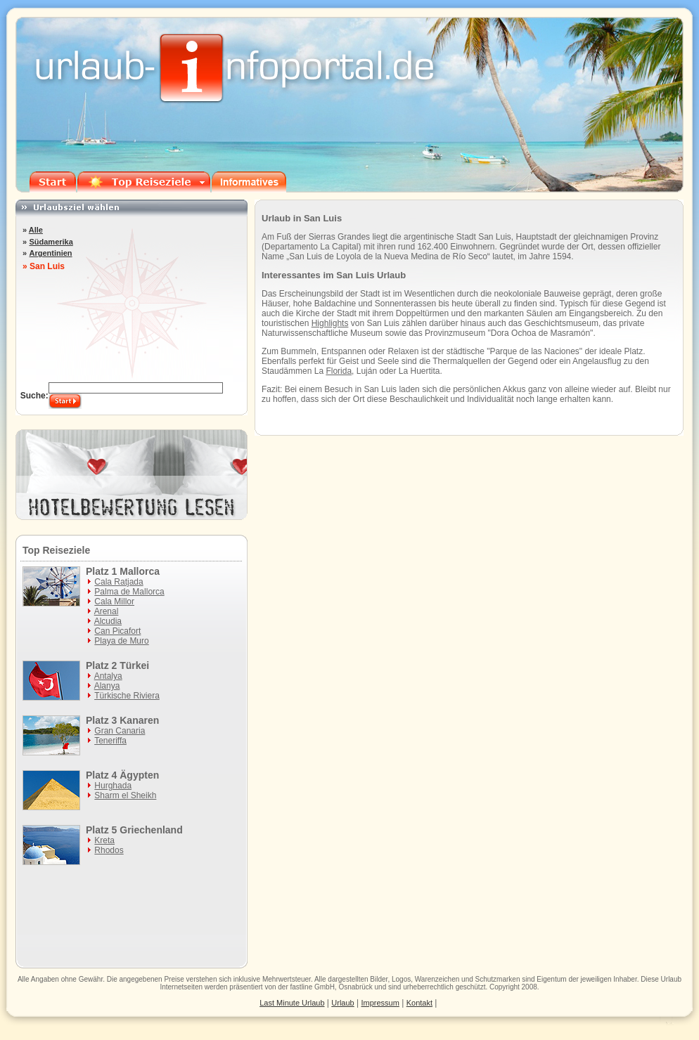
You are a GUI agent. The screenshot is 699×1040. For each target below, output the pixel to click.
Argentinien (50, 253)
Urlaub (671, 979)
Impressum (380, 1003)
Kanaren (139, 720)
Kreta (104, 840)
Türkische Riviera (127, 696)
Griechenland (151, 830)
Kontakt (419, 1003)
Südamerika (50, 242)
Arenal (106, 611)
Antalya (108, 676)
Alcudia (108, 621)
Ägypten (139, 775)
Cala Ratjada (118, 582)
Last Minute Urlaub (291, 1003)
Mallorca (140, 571)
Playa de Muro (121, 641)
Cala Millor (114, 601)
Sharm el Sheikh (125, 795)
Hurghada (113, 786)
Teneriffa (110, 741)
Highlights (330, 323)
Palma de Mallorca (129, 592)
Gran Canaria (119, 731)
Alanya (107, 686)
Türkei (134, 665)
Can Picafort (117, 631)
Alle (36, 230)
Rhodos (108, 850)
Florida (339, 371)
